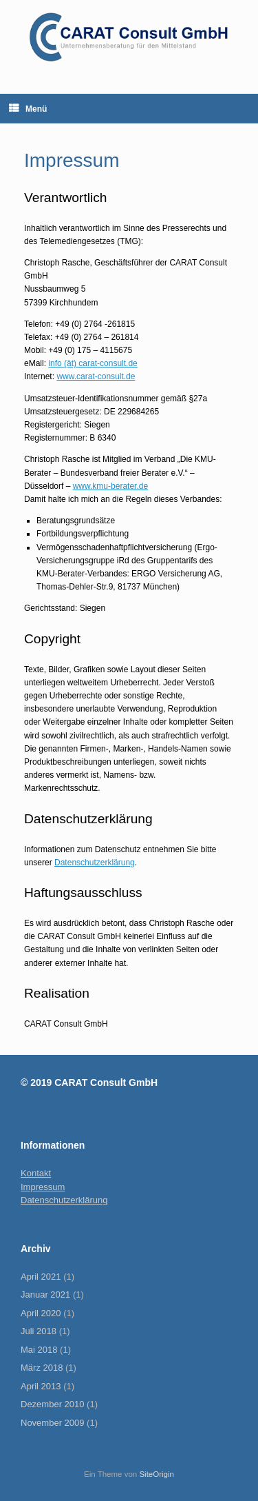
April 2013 (41, 1386)
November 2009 (53, 1423)
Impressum (43, 1187)
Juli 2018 (38, 1331)
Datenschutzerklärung (94, 862)
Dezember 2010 (53, 1404)
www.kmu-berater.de (110, 486)
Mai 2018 (39, 1349)
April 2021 (41, 1276)
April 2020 (41, 1313)
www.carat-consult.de (95, 376)
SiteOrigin (156, 1474)
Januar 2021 (45, 1294)
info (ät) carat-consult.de (92, 363)
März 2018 (42, 1367)
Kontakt (36, 1173)
